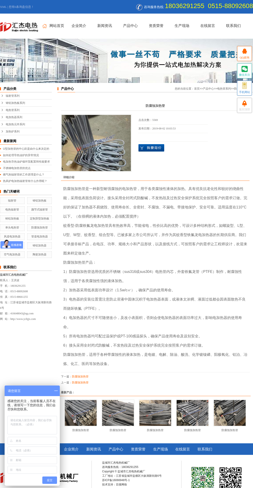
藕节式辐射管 (39, 209)
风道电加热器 (12, 236)
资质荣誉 (156, 26)
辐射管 (12, 200)
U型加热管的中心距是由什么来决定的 (26, 148)
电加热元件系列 (15, 124)
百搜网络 (121, 484)
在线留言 (207, 26)
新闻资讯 (104, 26)
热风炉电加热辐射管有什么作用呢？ (25, 181)
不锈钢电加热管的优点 (17, 168)
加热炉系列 (13, 131)
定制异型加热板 (39, 218)
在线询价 (151, 148)
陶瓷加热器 (39, 254)
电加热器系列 (14, 117)
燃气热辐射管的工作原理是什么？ (23, 174)
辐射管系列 (13, 95)
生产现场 (182, 26)
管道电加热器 (39, 236)
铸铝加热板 (39, 200)
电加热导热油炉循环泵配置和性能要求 (26, 161)
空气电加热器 (12, 254)
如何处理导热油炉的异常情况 (21, 155)
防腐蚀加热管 (39, 227)
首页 (197, 88)
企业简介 (79, 26)
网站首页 (53, 26)
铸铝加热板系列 (15, 103)
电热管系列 (13, 110)
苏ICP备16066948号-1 (116, 480)
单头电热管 (12, 227)
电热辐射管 (12, 209)
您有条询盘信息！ (21, 7)
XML (3, 7)
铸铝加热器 (39, 245)
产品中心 (130, 26)
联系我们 (233, 26)
